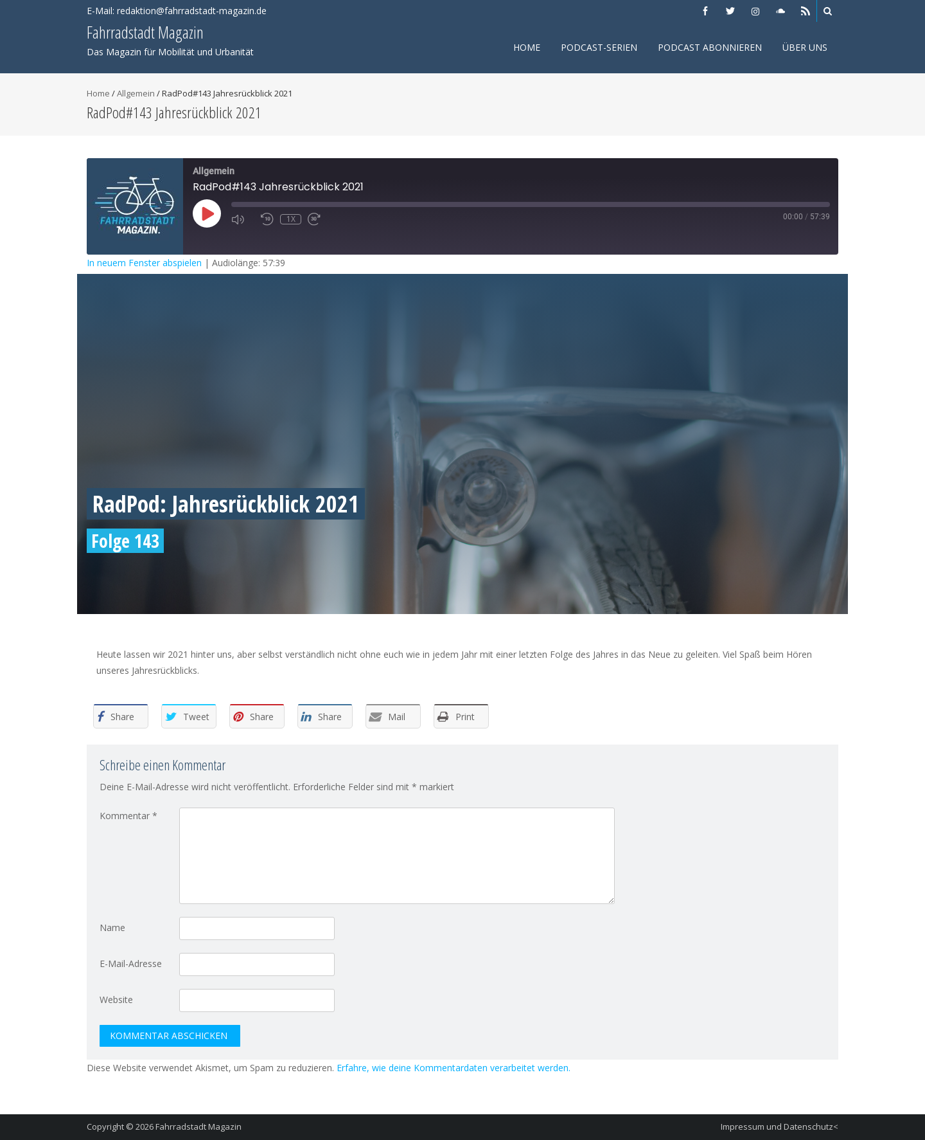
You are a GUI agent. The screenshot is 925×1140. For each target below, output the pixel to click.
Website (116, 999)
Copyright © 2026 (121, 1126)
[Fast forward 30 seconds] (319, 219)
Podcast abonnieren (710, 47)
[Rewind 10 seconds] (267, 219)
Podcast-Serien (599, 47)
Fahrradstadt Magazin (198, 1126)
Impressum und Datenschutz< (779, 1126)
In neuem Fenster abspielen (144, 263)
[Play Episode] (207, 213)
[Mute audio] (242, 219)
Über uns (804, 47)
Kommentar (128, 816)
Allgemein (136, 93)
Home (526, 47)
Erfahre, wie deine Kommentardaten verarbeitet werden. (453, 1068)
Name (112, 927)
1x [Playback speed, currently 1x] (290, 219)
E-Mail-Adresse (131, 963)
